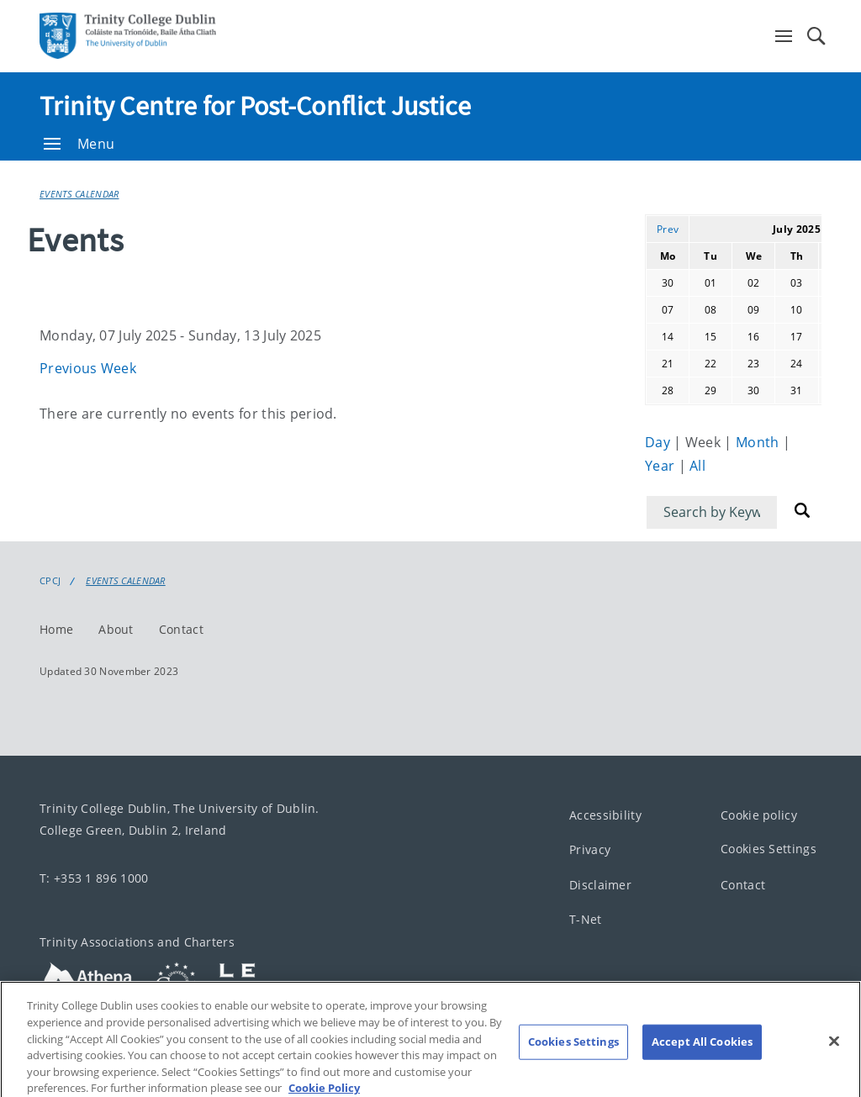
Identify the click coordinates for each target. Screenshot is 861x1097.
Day (659, 442)
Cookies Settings (768, 849)
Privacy (589, 849)
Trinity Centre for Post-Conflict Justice (255, 106)
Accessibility (605, 815)
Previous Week (88, 368)
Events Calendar (79, 193)
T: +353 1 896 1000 (94, 878)
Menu (79, 143)
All (697, 465)
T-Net (585, 919)
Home (56, 629)
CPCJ (50, 581)
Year (662, 465)
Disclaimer (600, 885)
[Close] (834, 1057)
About (116, 629)
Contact (181, 629)
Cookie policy (759, 815)
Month (759, 442)
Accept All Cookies (702, 1058)
